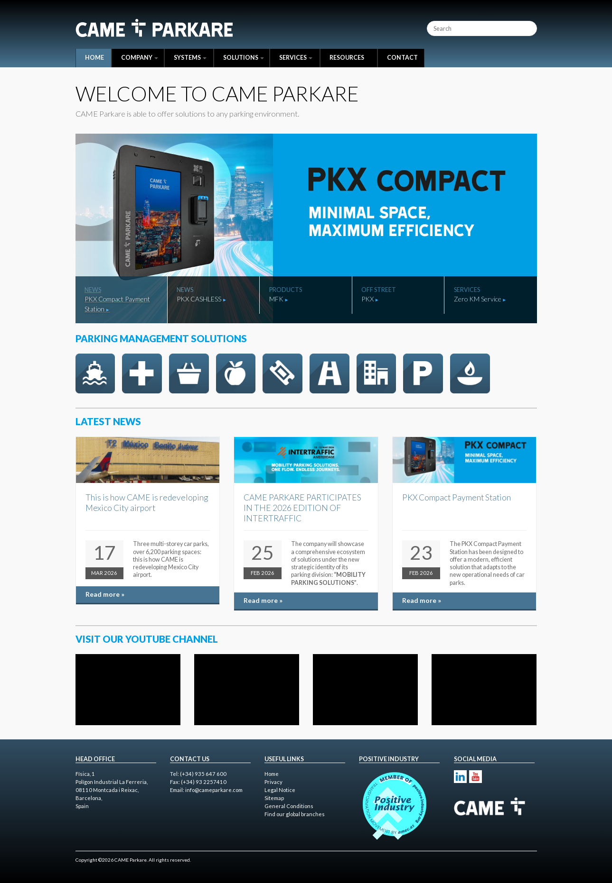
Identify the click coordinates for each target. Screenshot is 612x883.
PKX (367, 299)
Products (285, 289)
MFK (276, 299)
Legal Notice (279, 790)
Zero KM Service (477, 299)
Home (94, 57)
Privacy (273, 782)
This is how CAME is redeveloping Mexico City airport (146, 502)
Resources (347, 57)
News (93, 289)
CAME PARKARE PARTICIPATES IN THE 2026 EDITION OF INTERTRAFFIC (302, 507)
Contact (402, 57)
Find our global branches (294, 814)
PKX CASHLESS (199, 299)
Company (139, 57)
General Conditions (288, 806)
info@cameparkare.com (214, 790)
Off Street (378, 289)
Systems (190, 57)
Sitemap (274, 798)
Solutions (243, 57)
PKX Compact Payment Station (117, 304)
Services (295, 57)
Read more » (104, 594)
